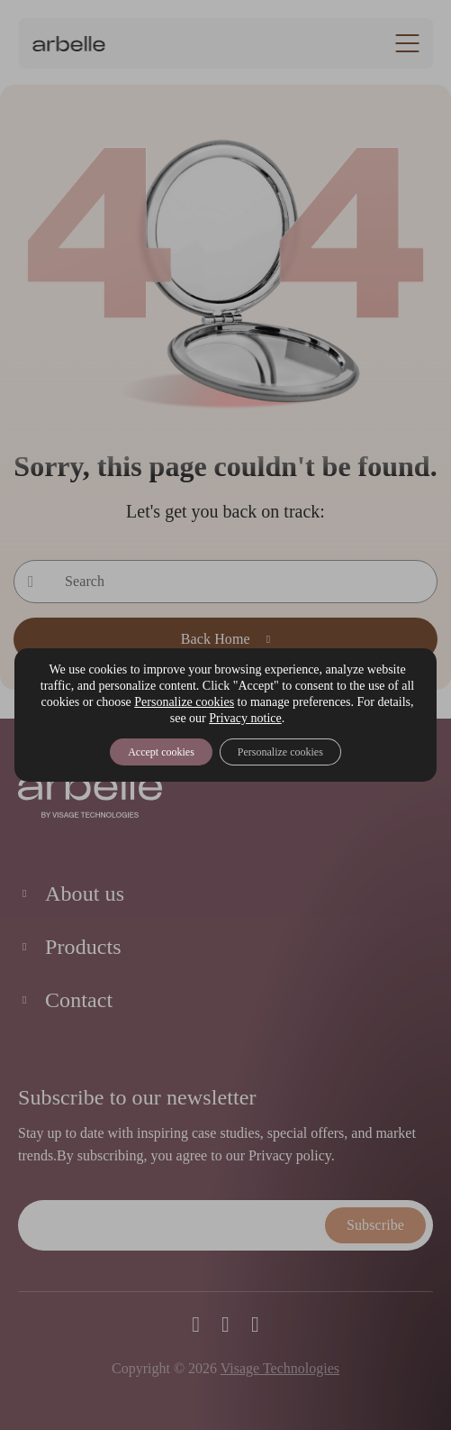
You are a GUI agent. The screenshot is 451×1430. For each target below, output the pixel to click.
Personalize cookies (184, 702)
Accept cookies (161, 752)
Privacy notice (245, 718)
